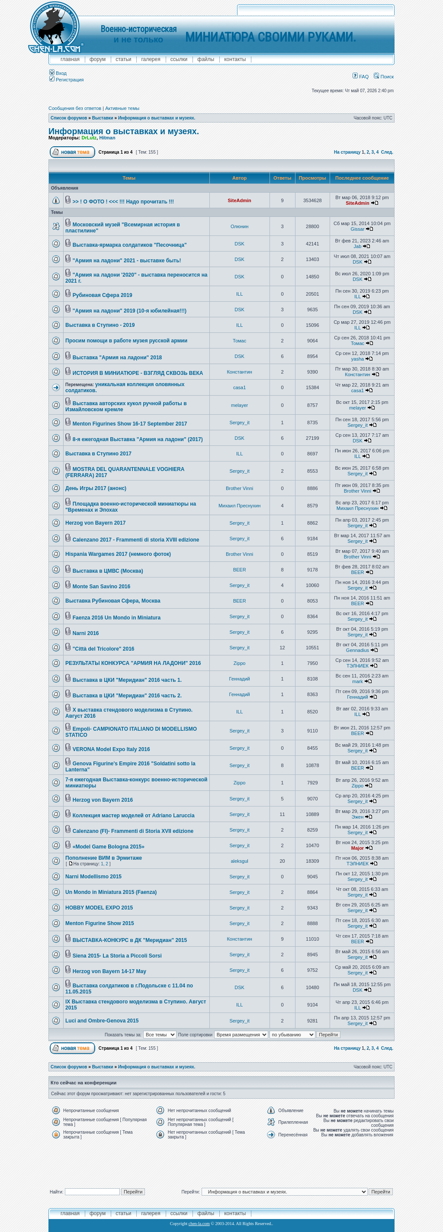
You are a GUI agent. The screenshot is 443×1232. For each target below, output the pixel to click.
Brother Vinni (239, 488)
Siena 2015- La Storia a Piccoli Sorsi (117, 956)
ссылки (179, 59)
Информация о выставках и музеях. (157, 118)
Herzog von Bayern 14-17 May (109, 971)
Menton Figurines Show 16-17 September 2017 (130, 424)
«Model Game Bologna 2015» (108, 847)
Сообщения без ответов (74, 108)
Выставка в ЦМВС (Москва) (108, 571)
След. (387, 152)
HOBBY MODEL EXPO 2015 (99, 908)
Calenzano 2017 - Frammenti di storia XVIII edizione (136, 540)
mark (357, 681)
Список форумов (69, 118)
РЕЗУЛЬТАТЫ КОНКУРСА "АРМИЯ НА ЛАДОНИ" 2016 (133, 663)
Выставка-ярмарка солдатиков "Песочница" (130, 245)
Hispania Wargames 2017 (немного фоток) (118, 554)
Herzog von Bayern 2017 (95, 523)
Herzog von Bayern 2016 (103, 800)
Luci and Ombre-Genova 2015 (101, 1021)
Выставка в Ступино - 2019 (100, 325)
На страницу (347, 152)
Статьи (123, 59)
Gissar (358, 229)
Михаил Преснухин (239, 505)
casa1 (239, 387)
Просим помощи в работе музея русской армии (126, 341)
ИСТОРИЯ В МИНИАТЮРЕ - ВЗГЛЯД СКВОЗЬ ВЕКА (138, 373)
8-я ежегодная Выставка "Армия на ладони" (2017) (138, 439)
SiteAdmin (239, 200)
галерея (150, 59)
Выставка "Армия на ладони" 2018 (117, 358)
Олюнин (239, 226)
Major (357, 848)
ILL (239, 294)
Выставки (102, 118)
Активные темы (122, 108)
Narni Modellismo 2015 (93, 877)
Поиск (384, 76)
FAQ (361, 76)
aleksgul (239, 861)
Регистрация (66, 79)
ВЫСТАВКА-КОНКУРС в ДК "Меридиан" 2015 (130, 940)
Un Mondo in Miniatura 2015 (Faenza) (111, 892)
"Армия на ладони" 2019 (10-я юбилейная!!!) (129, 311)
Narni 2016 (86, 633)
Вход (58, 73)
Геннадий (239, 678)
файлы (205, 59)
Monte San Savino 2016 (101, 587)
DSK (239, 243)
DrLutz (88, 137)
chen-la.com (199, 1223)
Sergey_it (239, 422)
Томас (239, 340)
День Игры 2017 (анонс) (95, 488)
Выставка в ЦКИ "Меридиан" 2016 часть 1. (127, 680)
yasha (357, 358)
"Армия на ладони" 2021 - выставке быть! (127, 261)
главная (70, 59)
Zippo (240, 663)
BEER (239, 569)
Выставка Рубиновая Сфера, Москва (113, 601)
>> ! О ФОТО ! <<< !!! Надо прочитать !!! (123, 202)
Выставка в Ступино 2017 (98, 454)
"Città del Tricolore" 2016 (104, 649)
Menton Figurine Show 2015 (99, 923)
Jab (358, 246)
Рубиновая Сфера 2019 (102, 295)
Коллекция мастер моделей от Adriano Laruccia (134, 816)
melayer (239, 405)
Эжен (358, 816)
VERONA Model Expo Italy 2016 (111, 749)
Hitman (107, 137)
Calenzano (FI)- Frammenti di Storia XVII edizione (133, 831)
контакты (235, 59)
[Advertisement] (221, 1161)
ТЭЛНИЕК (358, 665)
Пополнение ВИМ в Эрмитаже (103, 858)
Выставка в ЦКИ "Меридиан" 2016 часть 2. (127, 696)
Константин (239, 371)
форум (98, 59)
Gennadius (357, 650)
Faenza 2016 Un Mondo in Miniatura (117, 618)
